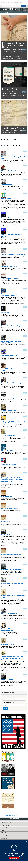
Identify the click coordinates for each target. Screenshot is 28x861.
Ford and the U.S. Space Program (12, 326)
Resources (4, 838)
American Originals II (8, 218)
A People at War (6, 185)
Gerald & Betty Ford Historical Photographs (11, 342)
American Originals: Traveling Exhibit (13, 254)
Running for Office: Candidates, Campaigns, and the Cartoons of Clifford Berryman (12, 479)
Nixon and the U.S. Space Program (12, 383)
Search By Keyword (8, 697)
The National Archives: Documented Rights (13, 596)
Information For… (6, 822)
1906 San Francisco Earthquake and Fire (13, 157)
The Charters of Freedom (13, 128)
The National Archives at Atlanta (12, 583)
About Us (3, 830)
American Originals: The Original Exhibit (11, 235)
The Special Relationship (9, 614)
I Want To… (4, 833)
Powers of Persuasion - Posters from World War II (13, 422)
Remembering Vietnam (9, 464)
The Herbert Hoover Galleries (11, 569)
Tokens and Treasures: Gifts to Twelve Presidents (11, 629)
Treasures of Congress (8, 644)
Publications (5, 825)
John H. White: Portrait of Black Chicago (11, 369)
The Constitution (7, 521)
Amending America (7, 198)
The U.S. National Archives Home (11, 2)
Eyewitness (5, 312)
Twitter (25, 50)
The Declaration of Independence (12, 554)
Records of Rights (10, 89)
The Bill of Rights (7, 496)
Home (2, 12)
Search (23, 6)
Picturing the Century (8, 410)
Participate (4, 835)
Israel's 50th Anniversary (9, 355)
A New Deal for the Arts (9, 171)
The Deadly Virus (6, 535)
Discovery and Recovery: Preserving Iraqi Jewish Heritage (13, 45)
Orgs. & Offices (5, 828)
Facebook (23, 50)
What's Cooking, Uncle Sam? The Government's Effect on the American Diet (12, 658)
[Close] (26, 841)
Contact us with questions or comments (10, 815)
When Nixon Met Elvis (8, 679)
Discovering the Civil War (9, 279)
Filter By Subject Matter (9, 702)
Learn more (14, 858)
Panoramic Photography (9, 398)
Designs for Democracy (9, 266)
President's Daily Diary (8, 435)
